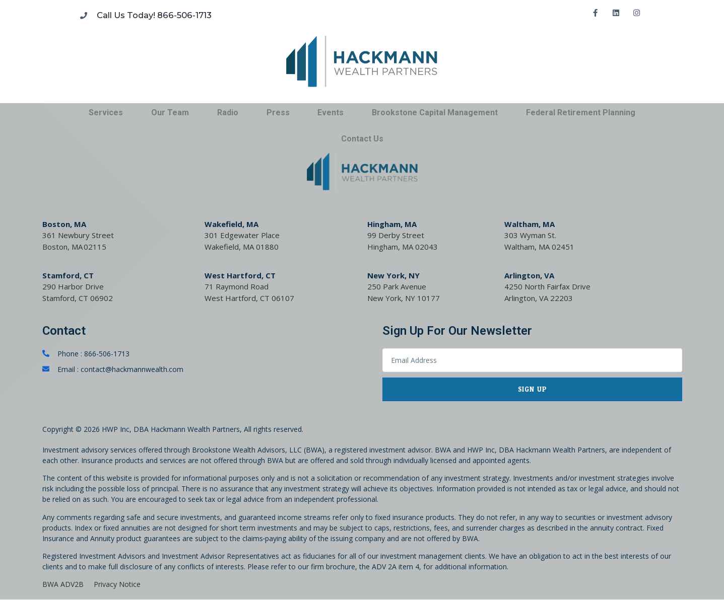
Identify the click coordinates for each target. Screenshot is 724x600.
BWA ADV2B (63, 584)
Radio (227, 112)
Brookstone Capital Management (435, 112)
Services (106, 112)
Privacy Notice (117, 584)
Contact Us (362, 138)
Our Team (170, 112)
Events (330, 112)
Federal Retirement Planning (580, 112)
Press (278, 112)
